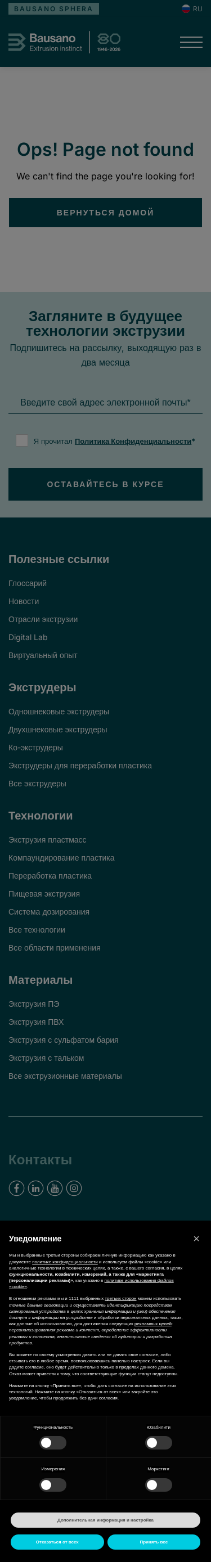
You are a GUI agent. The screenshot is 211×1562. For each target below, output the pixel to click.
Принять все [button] (154, 1542)
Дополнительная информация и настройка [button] (105, 1520)
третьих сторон (120, 1298)
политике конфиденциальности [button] (65, 1261)
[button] (196, 1239)
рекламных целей (153, 1323)
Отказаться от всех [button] (57, 1542)
